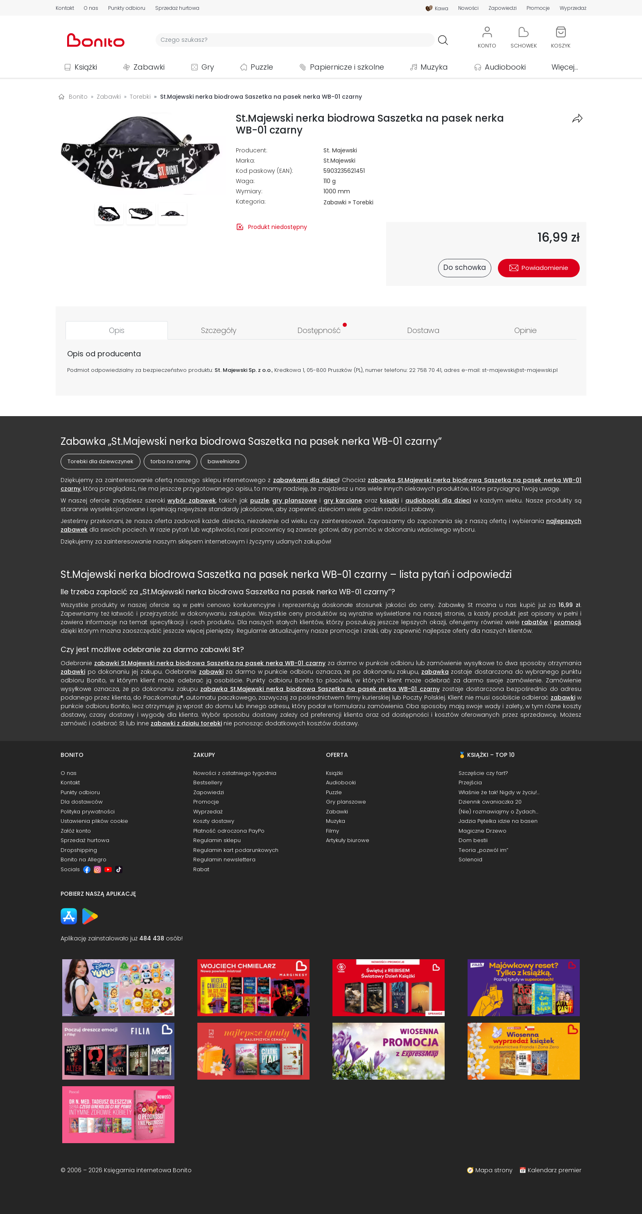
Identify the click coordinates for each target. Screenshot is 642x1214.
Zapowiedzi (502, 8)
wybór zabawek (191, 500)
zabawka (435, 672)
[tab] (117, 330)
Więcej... (565, 67)
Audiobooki (505, 67)
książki (389, 500)
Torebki (363, 202)
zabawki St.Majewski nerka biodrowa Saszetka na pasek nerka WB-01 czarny (210, 663)
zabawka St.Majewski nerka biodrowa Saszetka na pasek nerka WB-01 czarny (320, 689)
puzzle (259, 500)
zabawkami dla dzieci (306, 480)
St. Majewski (340, 150)
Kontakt (65, 8)
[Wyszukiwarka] (295, 40)
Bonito (78, 97)
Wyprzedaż (573, 8)
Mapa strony (494, 1170)
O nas (91, 8)
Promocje (538, 8)
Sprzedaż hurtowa (177, 8)
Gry (207, 67)
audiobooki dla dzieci (438, 500)
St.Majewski (339, 160)
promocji (567, 622)
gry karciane (342, 500)
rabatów (535, 622)
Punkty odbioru (126, 8)
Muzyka (434, 67)
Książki (86, 67)
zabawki (73, 672)
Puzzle (262, 67)
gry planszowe (294, 500)
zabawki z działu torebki (186, 723)
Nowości (468, 8)
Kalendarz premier (554, 1170)
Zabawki (149, 67)
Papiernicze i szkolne (347, 67)
